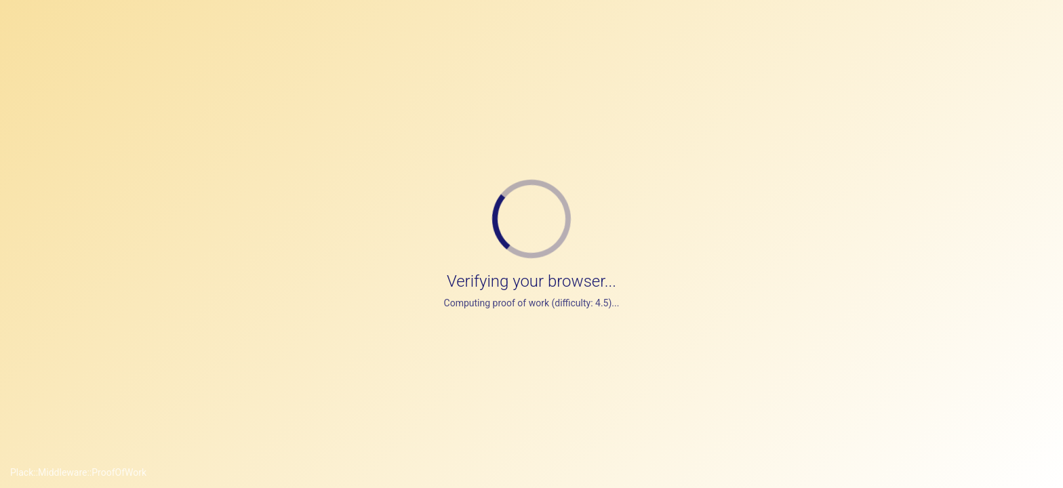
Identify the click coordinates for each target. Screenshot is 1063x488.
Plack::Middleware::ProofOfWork (78, 472)
